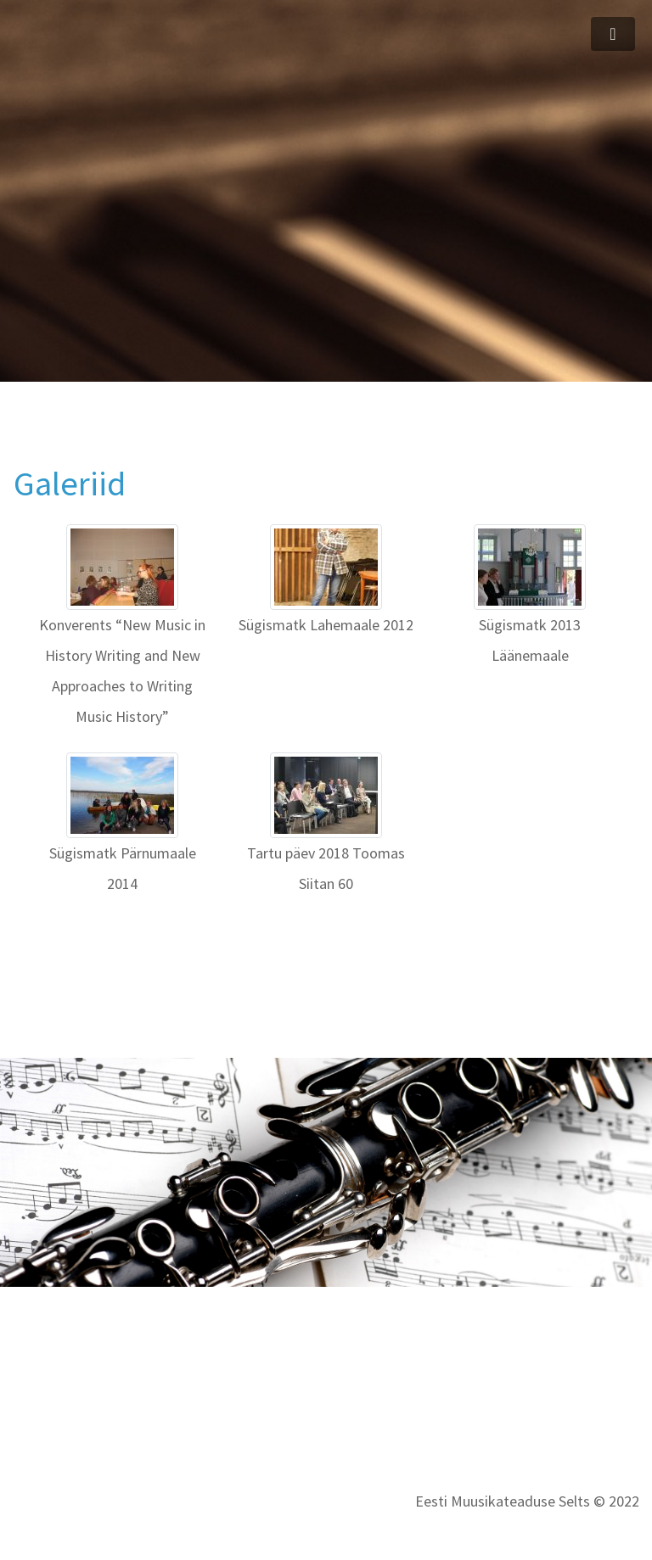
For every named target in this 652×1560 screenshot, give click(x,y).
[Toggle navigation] (613, 34)
